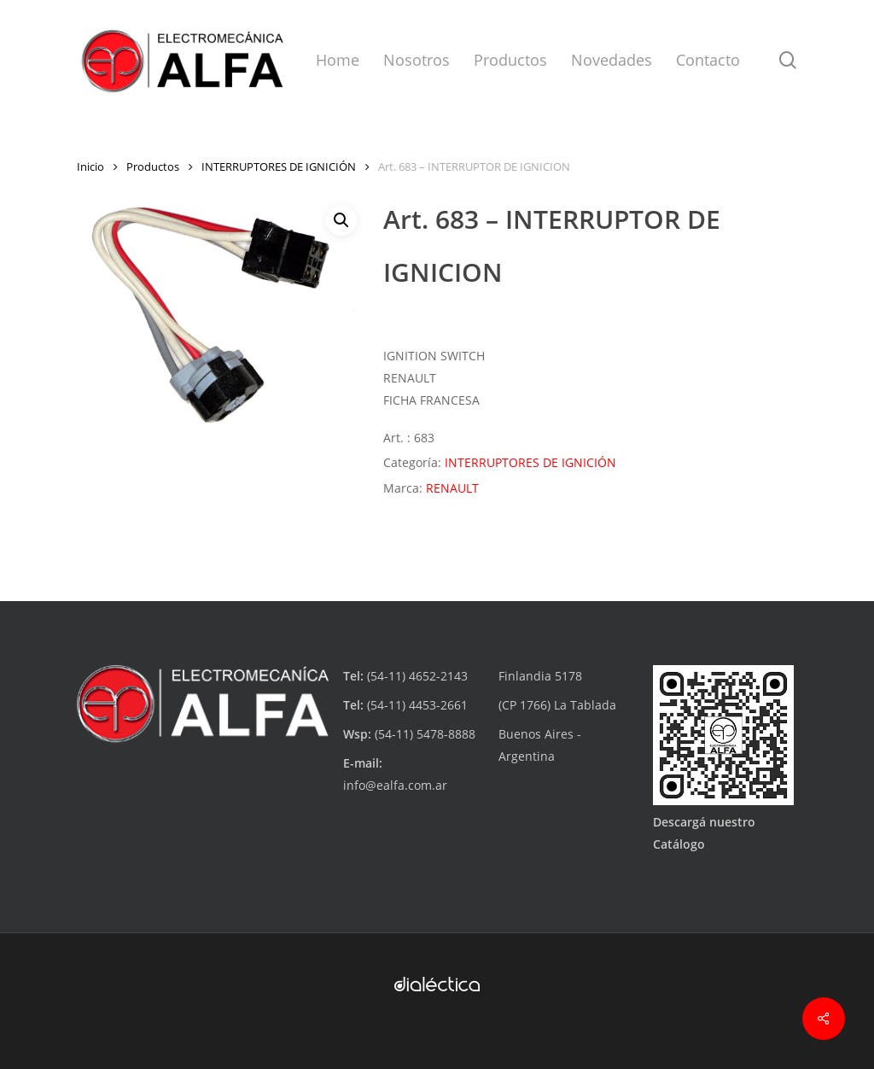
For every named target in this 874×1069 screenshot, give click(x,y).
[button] (341, 220)
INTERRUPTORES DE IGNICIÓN (278, 166)
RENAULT (452, 488)
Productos (152, 166)
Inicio (90, 166)
